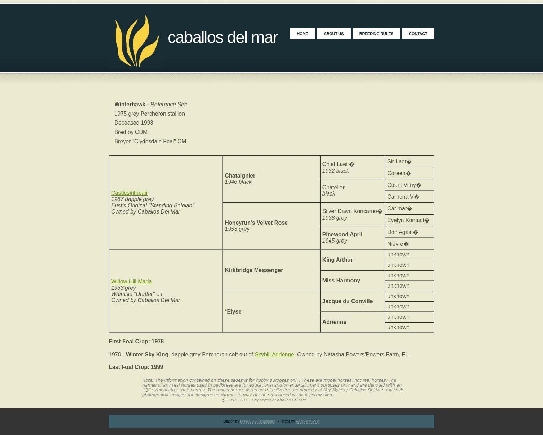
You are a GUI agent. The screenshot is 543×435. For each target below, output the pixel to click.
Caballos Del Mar (223, 37)
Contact (418, 33)
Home (302, 33)
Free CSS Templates (257, 421)
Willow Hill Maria (131, 281)
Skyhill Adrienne (274, 354)
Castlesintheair (129, 193)
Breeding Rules (376, 33)
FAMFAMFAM (307, 421)
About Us (334, 33)
